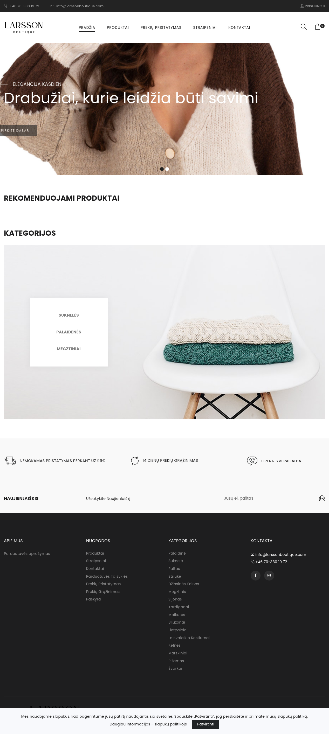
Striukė (174, 579)
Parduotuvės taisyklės (107, 579)
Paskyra (93, 603)
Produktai (118, 28)
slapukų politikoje (170, 724)
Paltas (174, 572)
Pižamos (176, 665)
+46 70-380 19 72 (21, 6)
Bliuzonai (176, 626)
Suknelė (175, 564)
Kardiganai (178, 610)
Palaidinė (177, 556)
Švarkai (175, 673)
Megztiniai (68, 351)
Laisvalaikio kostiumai (189, 642)
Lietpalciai (178, 634)
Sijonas (175, 603)
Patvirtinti (205, 724)
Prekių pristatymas (161, 28)
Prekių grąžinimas (103, 595)
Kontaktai (239, 28)
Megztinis (177, 595)
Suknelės (68, 317)
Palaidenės (69, 334)
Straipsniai (205, 28)
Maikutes (176, 618)
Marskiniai (177, 657)
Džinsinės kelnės (183, 587)
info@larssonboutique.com (77, 6)
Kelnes (174, 649)
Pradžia (87, 28)
